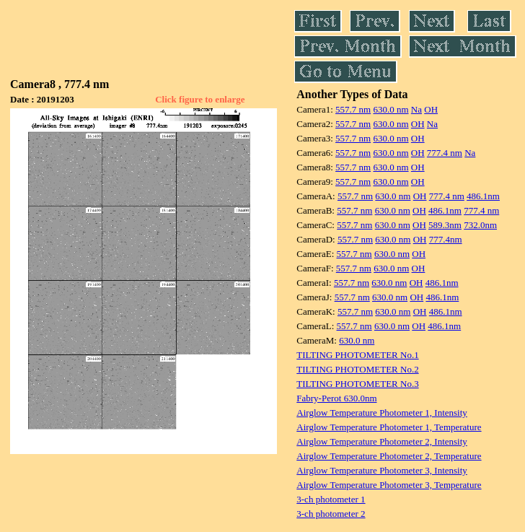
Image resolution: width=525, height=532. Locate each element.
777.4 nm (444, 152)
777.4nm (445, 239)
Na (416, 109)
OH (431, 109)
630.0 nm (390, 109)
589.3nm (445, 224)
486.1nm (483, 196)
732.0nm (480, 224)
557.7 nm (353, 109)
